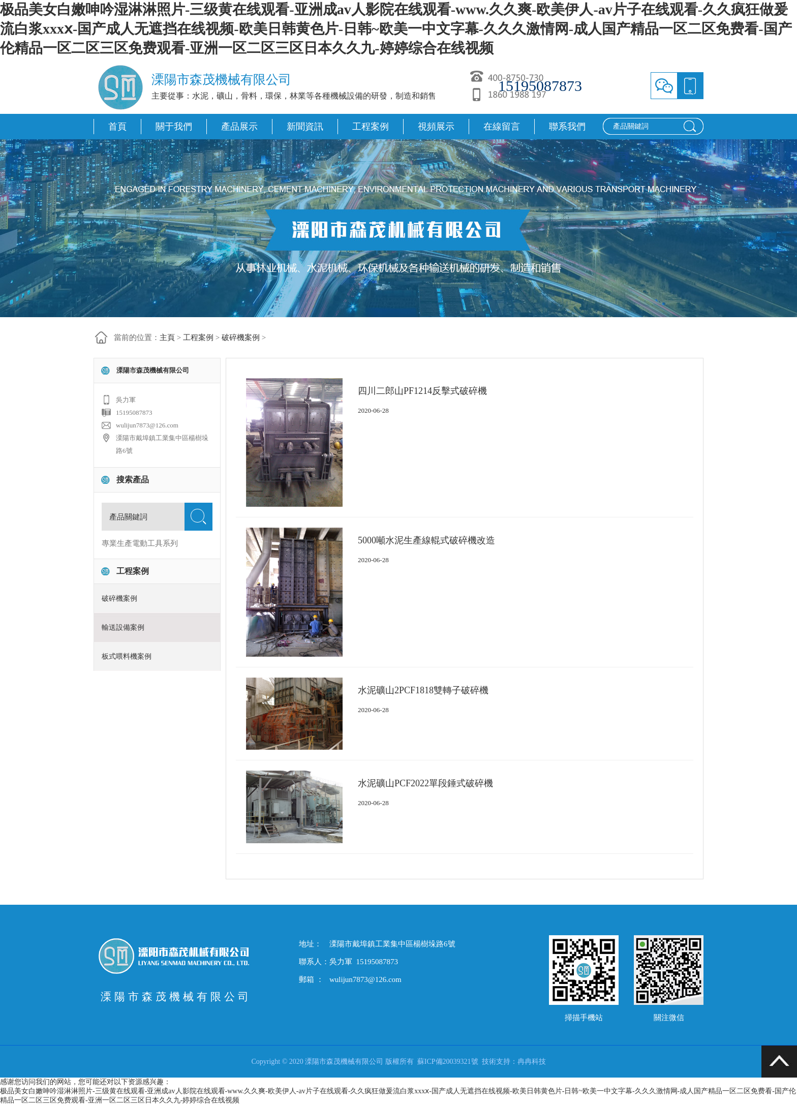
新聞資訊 (305, 126)
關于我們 (174, 126)
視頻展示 (436, 126)
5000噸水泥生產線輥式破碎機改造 (426, 540)
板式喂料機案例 (126, 656)
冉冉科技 (531, 1061)
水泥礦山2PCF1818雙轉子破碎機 (423, 690)
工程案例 (370, 126)
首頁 (117, 126)
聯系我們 (567, 126)
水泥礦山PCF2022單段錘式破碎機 (425, 783)
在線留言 (501, 126)
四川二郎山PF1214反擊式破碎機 (422, 391)
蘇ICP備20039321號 (447, 1061)
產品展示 (239, 126)
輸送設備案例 (123, 627)
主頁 (167, 337)
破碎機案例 (241, 337)
